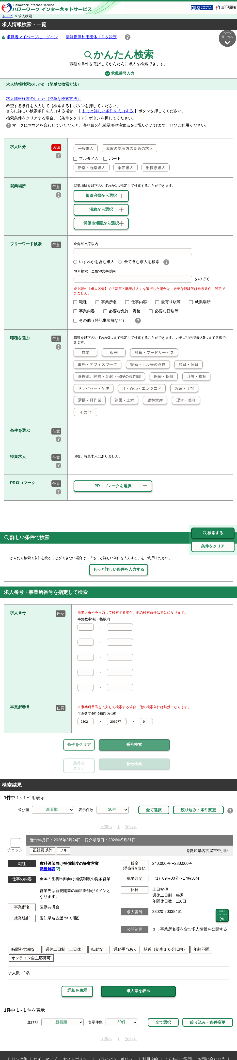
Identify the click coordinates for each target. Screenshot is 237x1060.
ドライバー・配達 (91, 388)
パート (112, 159)
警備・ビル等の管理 (146, 364)
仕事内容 (138, 302)
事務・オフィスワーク (95, 364)
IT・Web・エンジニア (139, 388)
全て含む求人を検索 (138, 262)
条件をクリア (79, 745)
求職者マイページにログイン (32, 37)
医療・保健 (162, 376)
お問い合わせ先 (211, 1036)
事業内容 (86, 311)
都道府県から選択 (101, 196)
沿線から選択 (101, 210)
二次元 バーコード (222, 893)
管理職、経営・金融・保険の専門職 (107, 376)
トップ (7, 16)
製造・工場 (182, 388)
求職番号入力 (118, 74)
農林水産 (153, 400)
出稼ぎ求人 (153, 168)
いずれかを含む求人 (94, 262)
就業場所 (201, 302)
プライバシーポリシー (116, 1036)
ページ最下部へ (227, 38)
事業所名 (108, 302)
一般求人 (84, 148)
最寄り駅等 (170, 302)
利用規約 (150, 1036)
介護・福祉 (194, 376)
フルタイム (86, 159)
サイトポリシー (77, 1036)
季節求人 (123, 168)
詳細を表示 (77, 967)
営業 (81, 353)
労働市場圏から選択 (101, 223)
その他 (82, 412)
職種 (82, 302)
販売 (110, 353)
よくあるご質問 (178, 1036)
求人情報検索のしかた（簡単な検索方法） (43, 99)
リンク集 (19, 1036)
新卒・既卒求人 (89, 168)
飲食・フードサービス (152, 353)
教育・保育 (186, 364)
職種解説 (47, 846)
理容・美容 (184, 400)
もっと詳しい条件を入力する (108, 111)
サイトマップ (45, 1036)
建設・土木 (122, 400)
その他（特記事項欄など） (102, 321)
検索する (213, 510)
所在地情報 (116, 1044)
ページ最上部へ (227, 1042)
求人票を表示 (138, 968)
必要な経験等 (165, 311)
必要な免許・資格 (124, 311)
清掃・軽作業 (87, 400)
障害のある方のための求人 (127, 148)
